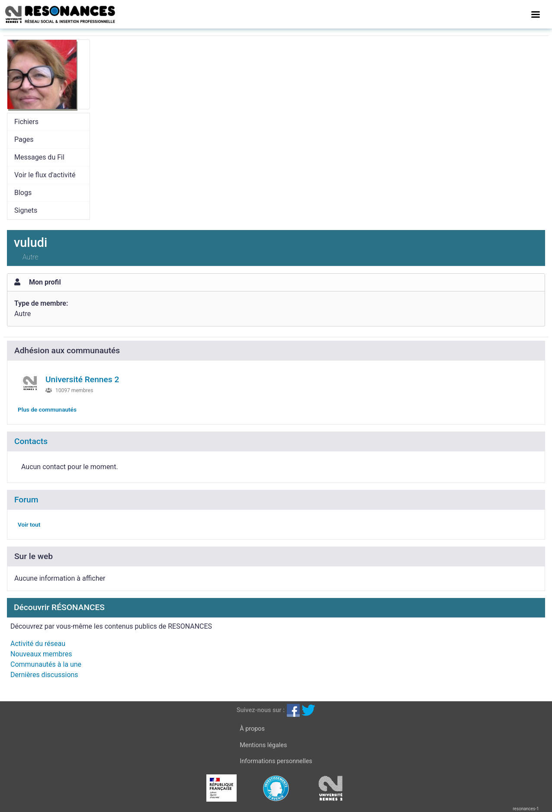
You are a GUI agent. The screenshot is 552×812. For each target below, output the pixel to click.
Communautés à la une (45, 664)
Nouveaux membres (41, 654)
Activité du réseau (37, 643)
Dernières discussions (44, 675)
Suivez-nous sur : (261, 710)
